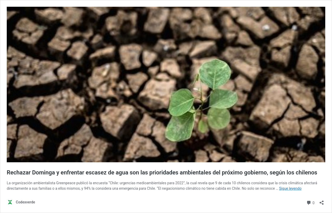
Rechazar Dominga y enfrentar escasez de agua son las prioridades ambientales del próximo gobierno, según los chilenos (162, 172)
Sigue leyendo (290, 188)
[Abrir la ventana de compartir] (321, 201)
